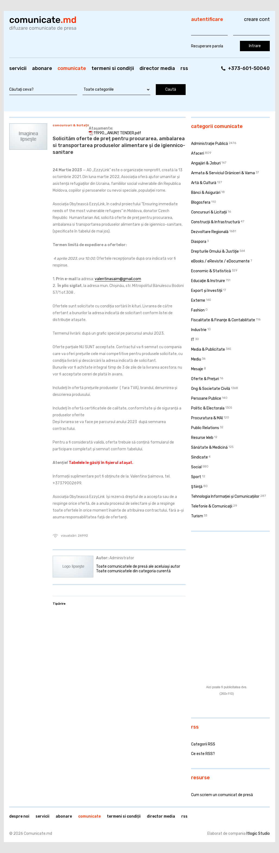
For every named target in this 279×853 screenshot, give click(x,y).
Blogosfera (200, 202)
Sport (196, 477)
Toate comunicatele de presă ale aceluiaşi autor (138, 566)
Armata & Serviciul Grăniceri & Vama (223, 173)
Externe (198, 300)
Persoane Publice (206, 398)
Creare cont (257, 19)
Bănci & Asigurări (205, 192)
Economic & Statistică (211, 271)
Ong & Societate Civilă (210, 388)
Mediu (196, 359)
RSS (184, 68)
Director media (157, 68)
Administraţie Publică (209, 143)
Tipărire (59, 604)
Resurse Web (202, 437)
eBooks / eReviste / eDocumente (220, 261)
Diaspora (198, 241)
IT (192, 339)
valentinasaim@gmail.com (118, 279)
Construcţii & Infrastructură (215, 222)
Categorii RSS (203, 744)
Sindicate (199, 457)
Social (196, 467)
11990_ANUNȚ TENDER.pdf (117, 133)
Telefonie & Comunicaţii (211, 506)
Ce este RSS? (203, 753)
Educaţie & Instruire (208, 281)
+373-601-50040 (249, 68)
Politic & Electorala (207, 408)
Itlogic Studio (258, 833)
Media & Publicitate (208, 349)
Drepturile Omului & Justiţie (215, 251)
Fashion (198, 310)
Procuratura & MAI (207, 418)
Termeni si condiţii (112, 68)
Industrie (199, 330)
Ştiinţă (196, 486)
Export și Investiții (206, 290)
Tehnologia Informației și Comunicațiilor (225, 496)
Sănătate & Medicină (209, 447)
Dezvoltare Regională (210, 232)
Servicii (18, 68)
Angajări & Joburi (206, 163)
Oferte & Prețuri (205, 379)
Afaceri (197, 153)
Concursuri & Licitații (71, 125)
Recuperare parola (207, 46)
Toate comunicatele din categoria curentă (133, 571)
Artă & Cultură (203, 183)
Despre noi (19, 816)
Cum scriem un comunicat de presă (222, 795)
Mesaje (197, 369)
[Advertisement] (225, 571)
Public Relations (205, 428)
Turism (197, 516)
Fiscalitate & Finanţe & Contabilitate (223, 320)
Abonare (42, 68)
